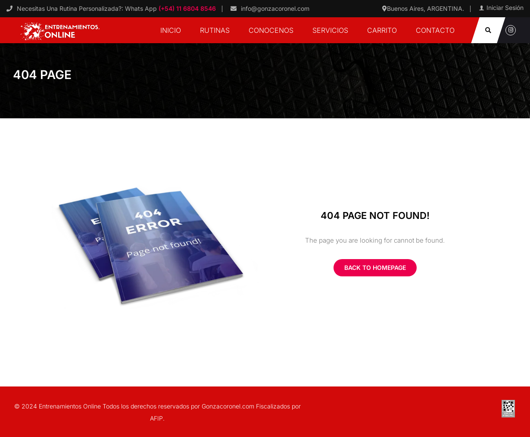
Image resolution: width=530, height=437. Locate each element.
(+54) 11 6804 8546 (186, 8)
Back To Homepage (375, 267)
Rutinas (215, 30)
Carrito (382, 30)
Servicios (330, 30)
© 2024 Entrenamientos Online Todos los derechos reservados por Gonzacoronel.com (135, 406)
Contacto (435, 30)
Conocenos (271, 30)
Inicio (170, 30)
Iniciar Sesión (505, 7)
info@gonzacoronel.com (275, 8)
